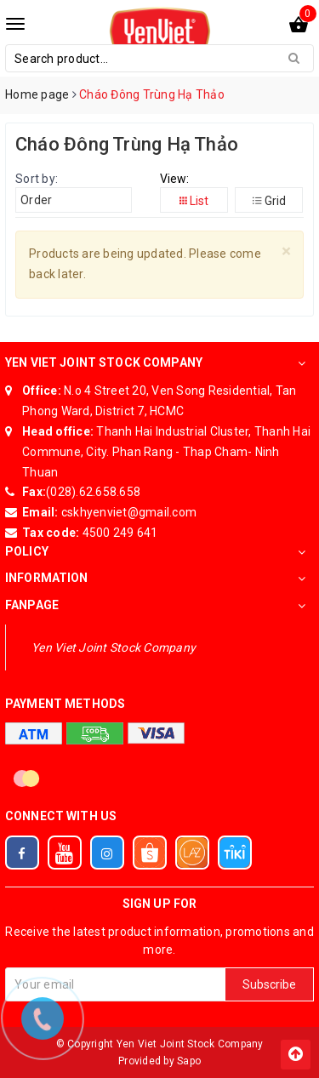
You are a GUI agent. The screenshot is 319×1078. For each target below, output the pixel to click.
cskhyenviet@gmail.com (128, 512)
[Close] (286, 251)
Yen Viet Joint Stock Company (113, 647)
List (193, 201)
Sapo (189, 1061)
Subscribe (269, 984)
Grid (269, 201)
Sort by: (36, 178)
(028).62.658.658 (93, 492)
